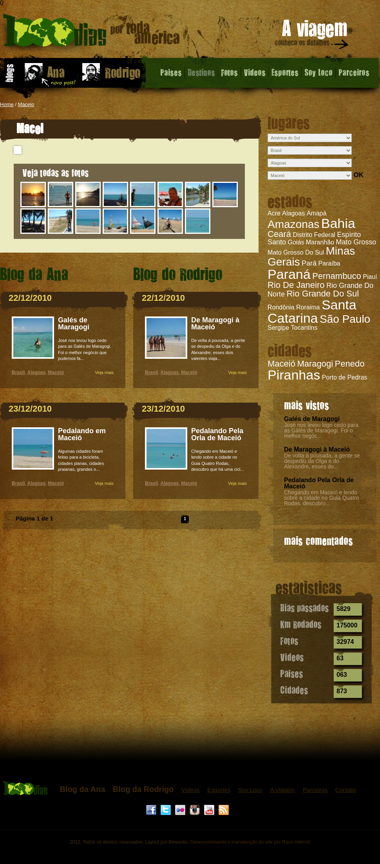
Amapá (317, 213)
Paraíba (329, 263)
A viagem (312, 36)
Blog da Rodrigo (143, 789)
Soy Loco (318, 72)
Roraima (308, 307)
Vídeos (190, 789)
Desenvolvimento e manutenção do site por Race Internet (250, 842)
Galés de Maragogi (312, 419)
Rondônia (281, 307)
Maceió (281, 364)
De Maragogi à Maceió (317, 449)
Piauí (370, 276)
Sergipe (278, 327)
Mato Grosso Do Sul (296, 252)
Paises (171, 72)
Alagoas (293, 213)
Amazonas (293, 224)
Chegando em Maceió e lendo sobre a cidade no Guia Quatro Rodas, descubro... (321, 497)
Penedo (350, 364)
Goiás (296, 242)
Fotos (229, 72)
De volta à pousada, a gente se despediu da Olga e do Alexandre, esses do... (322, 461)
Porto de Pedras (344, 377)
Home (7, 104)
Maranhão (320, 242)
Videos (255, 72)
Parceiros (353, 72)
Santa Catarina (312, 311)
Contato (345, 789)
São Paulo (345, 319)
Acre (274, 213)
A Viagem (282, 789)
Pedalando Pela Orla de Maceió (319, 483)
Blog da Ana (82, 789)
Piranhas (294, 374)
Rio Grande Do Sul (322, 293)
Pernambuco (336, 276)
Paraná (289, 274)
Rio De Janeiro (296, 285)
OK (358, 175)
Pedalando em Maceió (82, 434)
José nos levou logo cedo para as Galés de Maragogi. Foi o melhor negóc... (321, 430)
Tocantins (304, 327)
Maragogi (315, 364)
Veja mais (104, 372)
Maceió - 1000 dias (91, 33)
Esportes (285, 72)
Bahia (338, 223)
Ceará (279, 234)
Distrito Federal (314, 234)
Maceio (26, 104)
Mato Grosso (356, 242)
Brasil (18, 372)
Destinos (201, 72)
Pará (309, 263)
